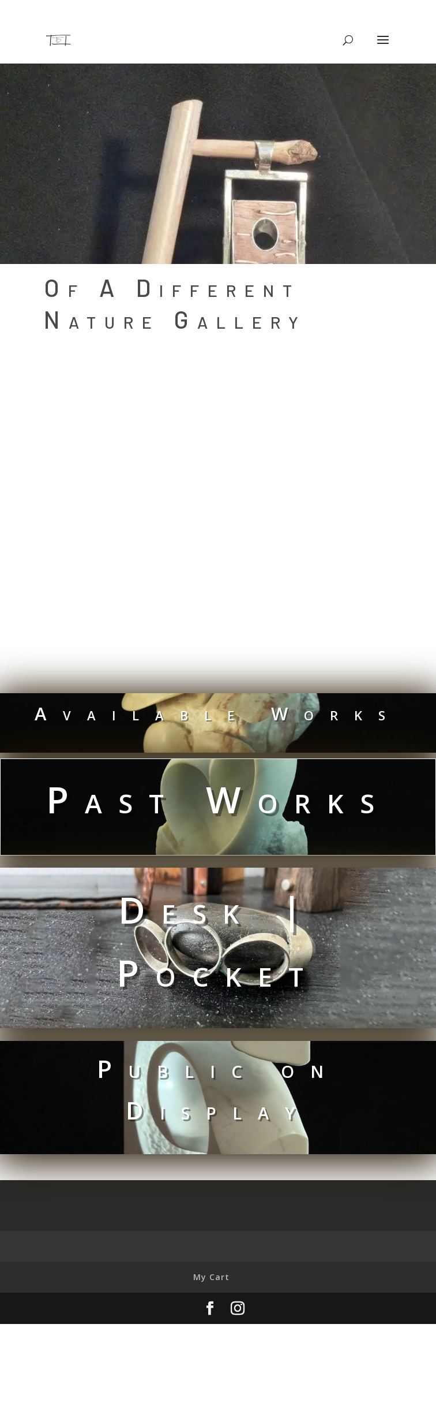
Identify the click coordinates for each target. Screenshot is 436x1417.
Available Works (218, 713)
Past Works (218, 799)
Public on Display (218, 1089)
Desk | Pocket (218, 941)
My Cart (211, 1276)
